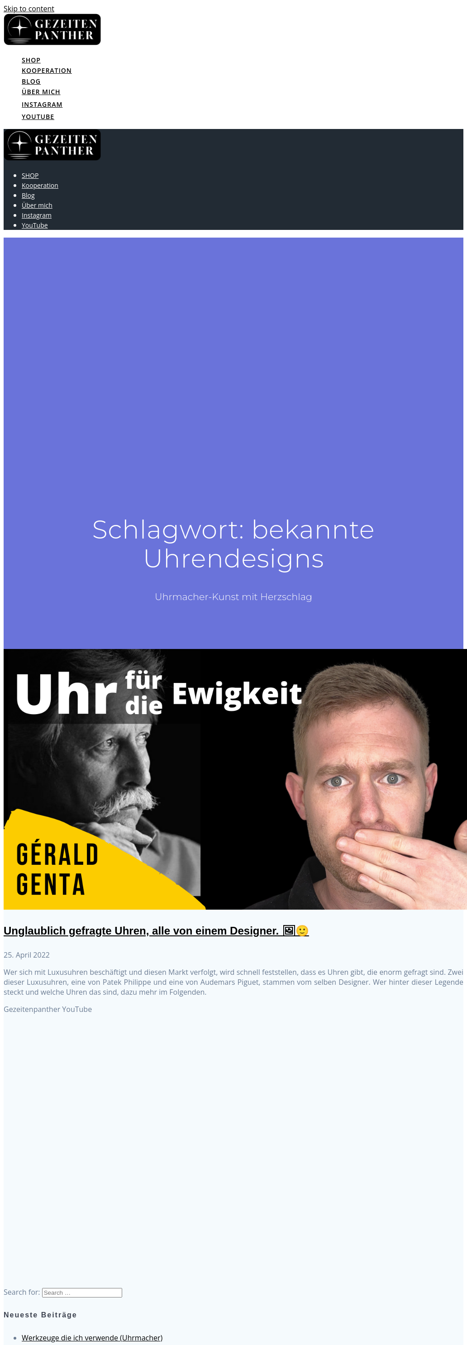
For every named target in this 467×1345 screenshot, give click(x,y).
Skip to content (29, 9)
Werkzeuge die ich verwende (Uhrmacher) (92, 1338)
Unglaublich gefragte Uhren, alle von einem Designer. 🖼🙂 (156, 931)
